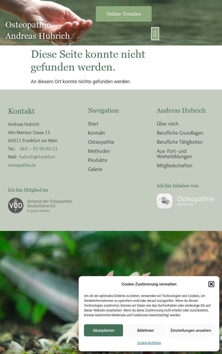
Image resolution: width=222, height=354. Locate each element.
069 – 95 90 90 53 (39, 149)
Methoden (99, 151)
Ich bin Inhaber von (177, 185)
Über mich (167, 123)
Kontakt (96, 133)
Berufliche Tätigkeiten (180, 142)
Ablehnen (145, 330)
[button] (211, 284)
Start (93, 123)
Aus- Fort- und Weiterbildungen (174, 153)
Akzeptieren (103, 330)
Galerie (95, 169)
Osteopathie (101, 142)
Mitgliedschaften (174, 165)
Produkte (97, 160)
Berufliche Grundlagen (180, 133)
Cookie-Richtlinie (149, 343)
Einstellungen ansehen (191, 330)
